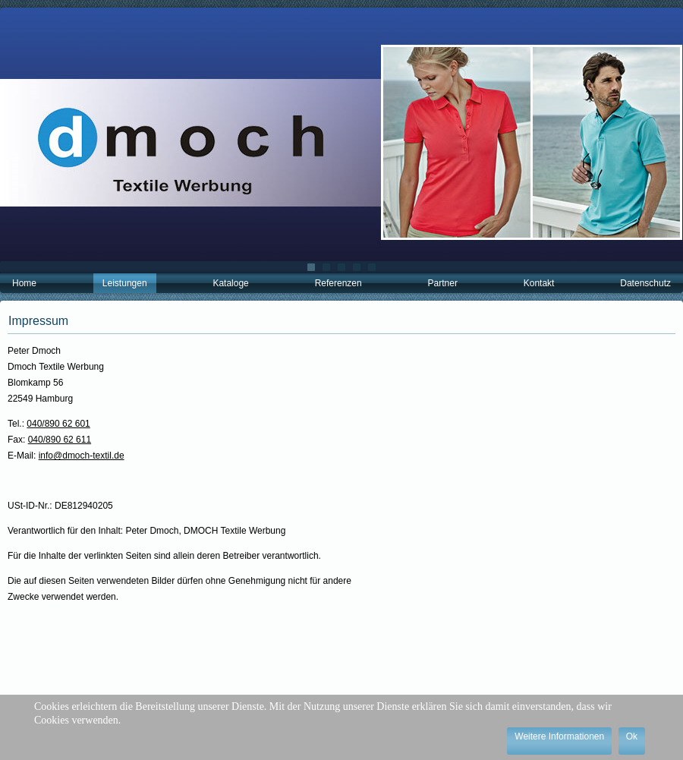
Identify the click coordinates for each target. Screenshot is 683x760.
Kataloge (230, 283)
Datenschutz (645, 283)
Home (24, 283)
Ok (631, 736)
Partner (443, 283)
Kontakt (539, 283)
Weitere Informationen (559, 736)
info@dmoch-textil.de (81, 455)
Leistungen (124, 283)
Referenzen (338, 283)
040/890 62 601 (58, 423)
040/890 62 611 (59, 439)
